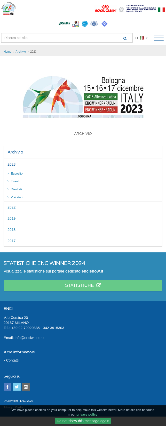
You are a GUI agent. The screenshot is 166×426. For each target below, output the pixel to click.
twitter (17, 387)
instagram (26, 387)
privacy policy (86, 415)
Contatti (11, 360)
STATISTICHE (83, 285)
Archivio (15, 152)
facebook (7, 387)
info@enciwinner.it (29, 338)
